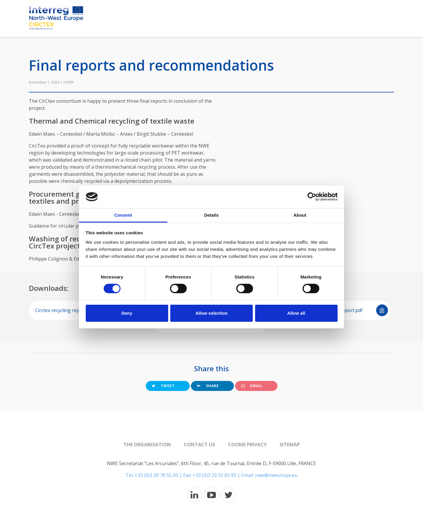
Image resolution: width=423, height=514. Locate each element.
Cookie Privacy (247, 444)
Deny (126, 313)
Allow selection (211, 313)
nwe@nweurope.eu (276, 475)
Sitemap (290, 444)
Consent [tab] (123, 215)
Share (208, 385)
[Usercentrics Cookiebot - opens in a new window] (312, 196)
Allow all (296, 313)
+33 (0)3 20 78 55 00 (156, 475)
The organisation (147, 444)
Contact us (199, 444)
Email (251, 385)
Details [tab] (211, 215)
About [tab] (299, 215)
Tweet (163, 385)
